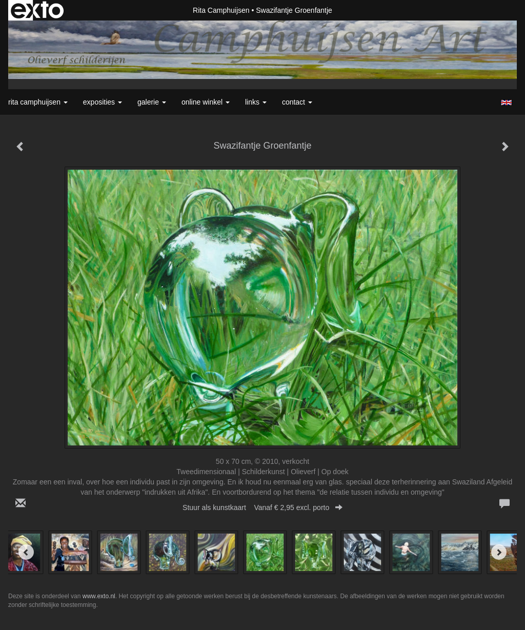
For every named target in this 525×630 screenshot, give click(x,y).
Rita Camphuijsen (221, 10)
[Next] (499, 552)
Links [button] (256, 102)
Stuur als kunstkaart (262, 507)
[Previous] (26, 552)
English (506, 102)
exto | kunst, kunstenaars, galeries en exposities (37, 10)
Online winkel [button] (205, 102)
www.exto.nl (99, 596)
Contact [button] (297, 102)
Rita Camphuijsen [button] (38, 102)
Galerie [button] (151, 102)
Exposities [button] (102, 102)
